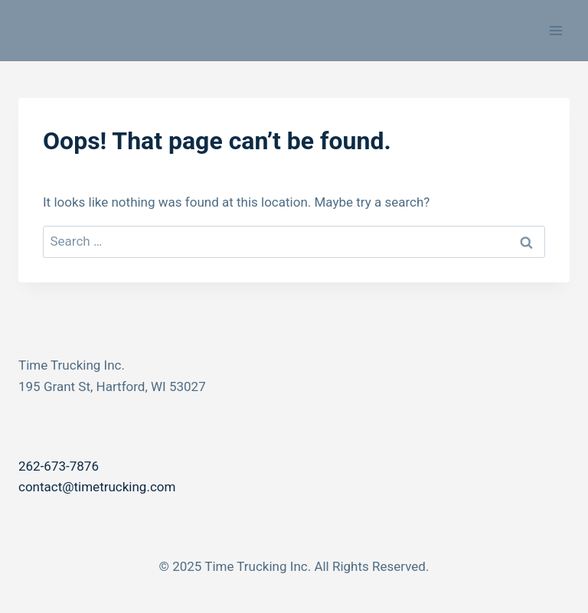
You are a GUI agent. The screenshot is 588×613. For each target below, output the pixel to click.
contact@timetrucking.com (96, 486)
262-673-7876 (58, 466)
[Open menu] (555, 30)
